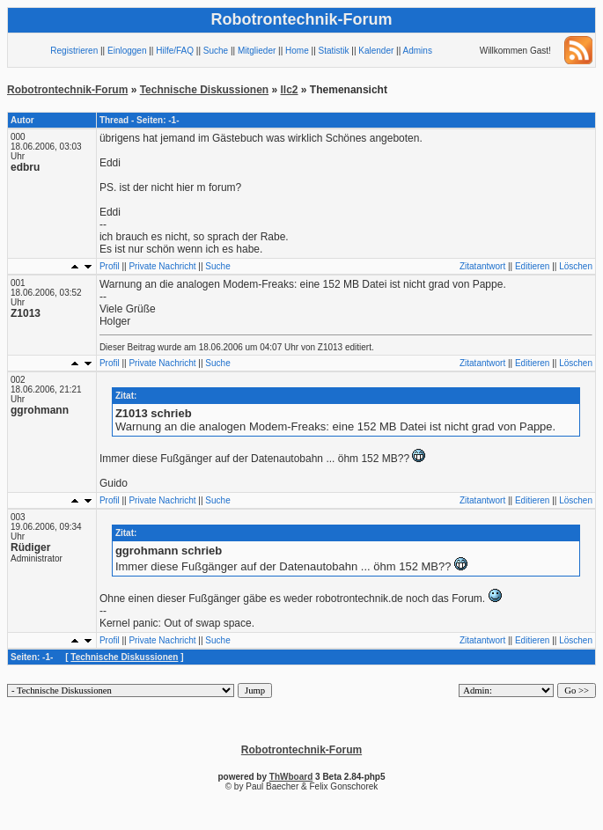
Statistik (334, 50)
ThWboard (291, 777)
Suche (215, 50)
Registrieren (74, 50)
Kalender (375, 50)
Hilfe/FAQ (175, 50)
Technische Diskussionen (204, 90)
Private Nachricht (162, 266)
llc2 (289, 90)
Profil (109, 266)
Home (297, 50)
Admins (417, 50)
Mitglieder (257, 50)
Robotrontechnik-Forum (67, 90)
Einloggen (126, 50)
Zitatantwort (482, 266)
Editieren (532, 266)
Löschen (575, 266)
